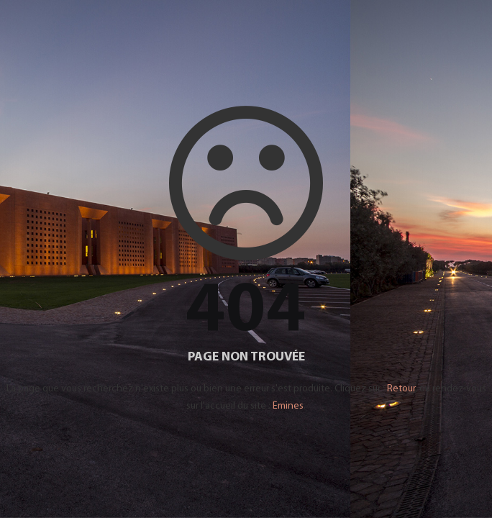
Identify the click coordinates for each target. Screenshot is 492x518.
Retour (401, 388)
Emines (288, 406)
